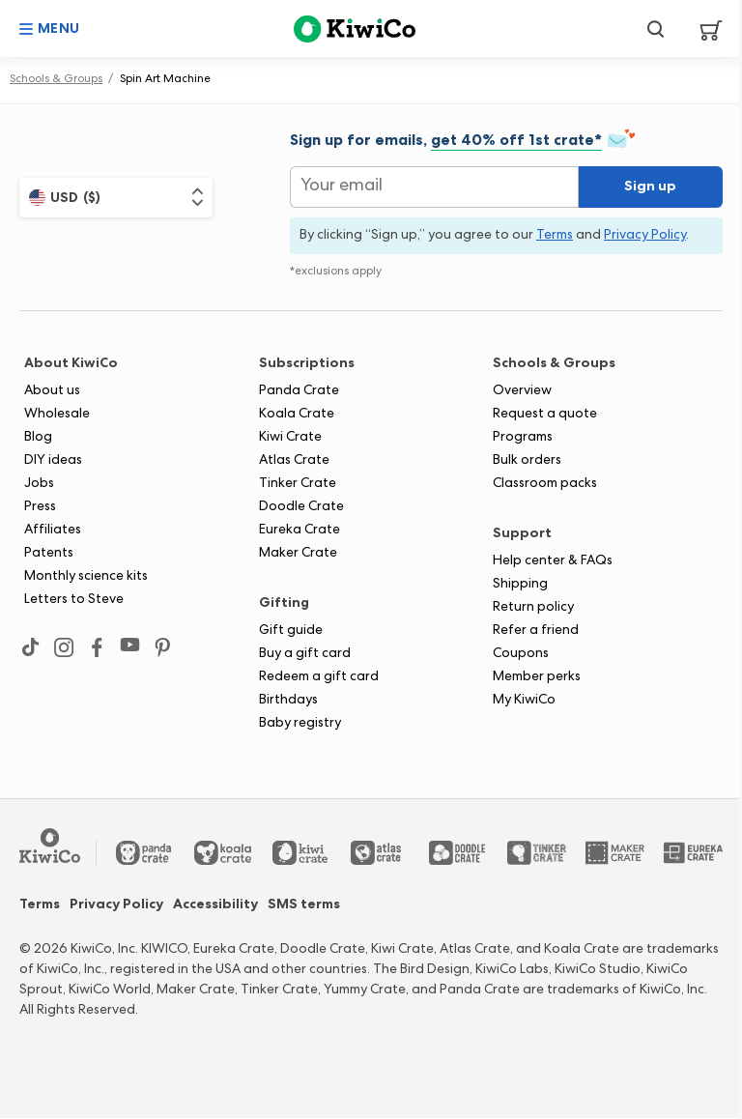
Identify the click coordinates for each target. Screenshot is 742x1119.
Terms (39, 906)
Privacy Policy (116, 906)
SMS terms (304, 906)
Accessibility (215, 906)
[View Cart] (704, 29)
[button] (49, 29)
